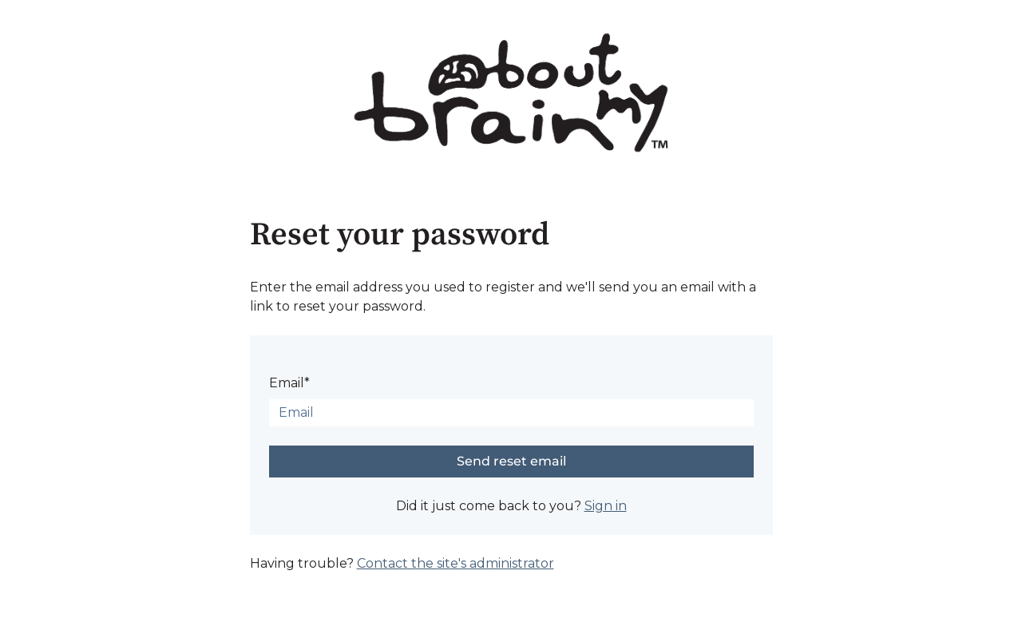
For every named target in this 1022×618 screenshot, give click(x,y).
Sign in (605, 505)
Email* (289, 382)
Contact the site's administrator (455, 563)
